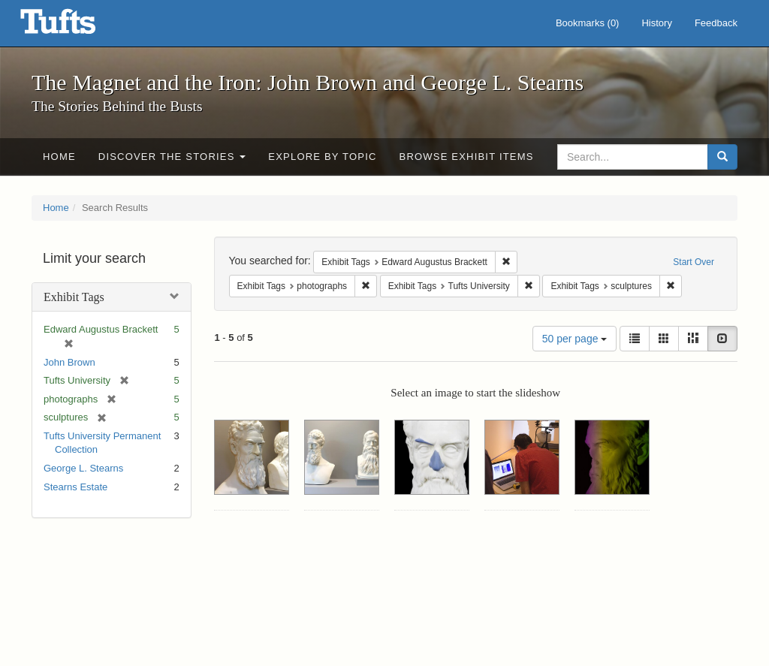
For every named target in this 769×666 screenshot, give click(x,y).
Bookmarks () (588, 23)
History (656, 23)
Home (59, 156)
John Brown (69, 362)
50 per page (575, 339)
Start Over (693, 262)
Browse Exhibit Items (467, 156)
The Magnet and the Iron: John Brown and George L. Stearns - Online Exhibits (76, 26)
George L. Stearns (83, 468)
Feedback (716, 23)
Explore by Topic (322, 156)
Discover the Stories (172, 156)
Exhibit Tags (74, 297)
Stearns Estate (75, 487)
